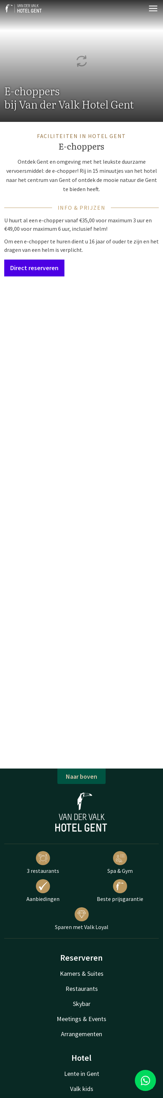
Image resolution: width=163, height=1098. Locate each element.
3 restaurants (43, 862)
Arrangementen (81, 1034)
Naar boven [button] (81, 776)
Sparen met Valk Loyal (81, 918)
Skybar (81, 1004)
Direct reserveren (34, 268)
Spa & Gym (120, 862)
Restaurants (81, 989)
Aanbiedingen (42, 890)
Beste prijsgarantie (120, 890)
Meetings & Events (81, 1019)
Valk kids (81, 1089)
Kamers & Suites (82, 973)
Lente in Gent (81, 1074)
